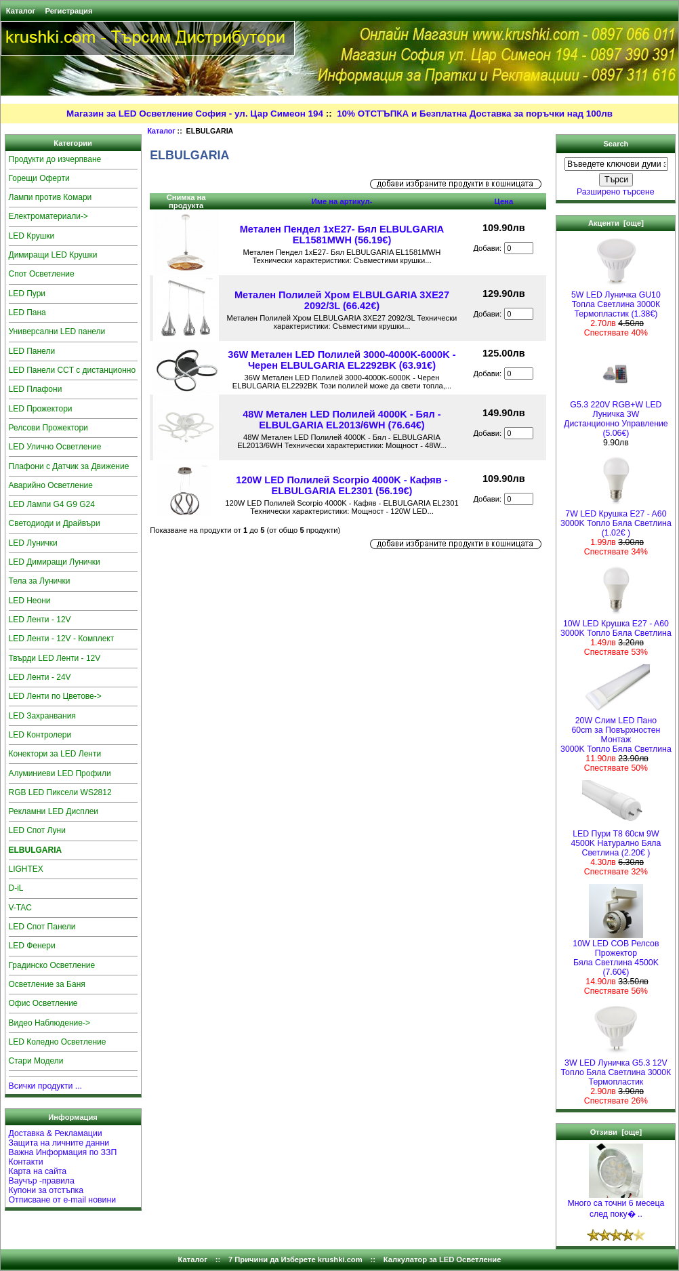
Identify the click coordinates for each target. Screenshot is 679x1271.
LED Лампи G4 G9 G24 (52, 504)
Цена (504, 201)
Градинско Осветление (52, 965)
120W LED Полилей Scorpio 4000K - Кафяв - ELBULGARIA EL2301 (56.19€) (341, 485)
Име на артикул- (342, 201)
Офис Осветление (43, 1003)
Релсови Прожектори (48, 427)
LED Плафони (35, 389)
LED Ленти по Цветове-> (55, 696)
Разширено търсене (616, 192)
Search (615, 144)
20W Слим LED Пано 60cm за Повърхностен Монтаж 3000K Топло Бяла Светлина (616, 731)
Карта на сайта (38, 1171)
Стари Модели (36, 1061)
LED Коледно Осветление (57, 1042)
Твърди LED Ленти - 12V (55, 658)
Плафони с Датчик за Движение (69, 466)
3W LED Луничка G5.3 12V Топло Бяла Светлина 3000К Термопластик (616, 1069)
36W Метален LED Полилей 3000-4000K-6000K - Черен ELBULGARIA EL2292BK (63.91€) (341, 360)
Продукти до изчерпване (55, 159)
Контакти (26, 1162)
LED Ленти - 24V (40, 677)
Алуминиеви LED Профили (60, 773)
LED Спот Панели (42, 926)
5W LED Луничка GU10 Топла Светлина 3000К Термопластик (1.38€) (616, 301)
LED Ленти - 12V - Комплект (62, 638)
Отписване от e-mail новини (63, 1200)
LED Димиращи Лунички (54, 562)
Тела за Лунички (39, 581)
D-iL (16, 888)
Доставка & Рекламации (55, 1133)
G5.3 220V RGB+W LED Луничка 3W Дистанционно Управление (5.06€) (616, 415)
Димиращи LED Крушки (53, 255)
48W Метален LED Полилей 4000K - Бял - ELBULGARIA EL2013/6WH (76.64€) (341, 419)
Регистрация (68, 11)
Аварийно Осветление (51, 485)
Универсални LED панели (57, 331)
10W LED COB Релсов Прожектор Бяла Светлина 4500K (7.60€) (616, 954)
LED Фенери (32, 945)
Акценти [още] (616, 223)
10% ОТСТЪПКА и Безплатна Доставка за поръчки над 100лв (475, 113)
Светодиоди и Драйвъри (54, 523)
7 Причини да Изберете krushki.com (295, 1259)
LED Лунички (33, 543)
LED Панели (32, 351)
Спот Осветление (42, 274)
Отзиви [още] (616, 1132)
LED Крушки (32, 236)
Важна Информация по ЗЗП (63, 1152)
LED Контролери (40, 735)
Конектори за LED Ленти (55, 754)
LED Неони (30, 600)
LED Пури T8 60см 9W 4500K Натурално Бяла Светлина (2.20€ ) (616, 840)
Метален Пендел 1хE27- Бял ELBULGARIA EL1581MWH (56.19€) (342, 234)
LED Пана (27, 312)
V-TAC (20, 907)
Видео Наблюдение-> (50, 1023)
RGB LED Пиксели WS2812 (60, 792)
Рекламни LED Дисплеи (54, 811)
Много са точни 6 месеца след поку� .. (615, 1205)
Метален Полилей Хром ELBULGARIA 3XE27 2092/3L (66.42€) (341, 300)
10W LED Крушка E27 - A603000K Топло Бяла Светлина (616, 624)
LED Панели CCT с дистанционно (72, 370)
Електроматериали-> (48, 216)
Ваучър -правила (42, 1181)
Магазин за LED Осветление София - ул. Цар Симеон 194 (194, 113)
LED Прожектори (41, 408)
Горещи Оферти (39, 178)
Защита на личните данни (59, 1143)
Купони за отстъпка (46, 1190)
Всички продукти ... (46, 1086)
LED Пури (27, 293)
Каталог (20, 11)
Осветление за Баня (47, 984)
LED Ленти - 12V (40, 619)
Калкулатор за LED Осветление (442, 1259)
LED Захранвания (42, 716)
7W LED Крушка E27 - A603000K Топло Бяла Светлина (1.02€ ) (616, 520)
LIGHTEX (26, 869)
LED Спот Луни (37, 830)
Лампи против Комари (50, 197)
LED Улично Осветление (55, 446)
